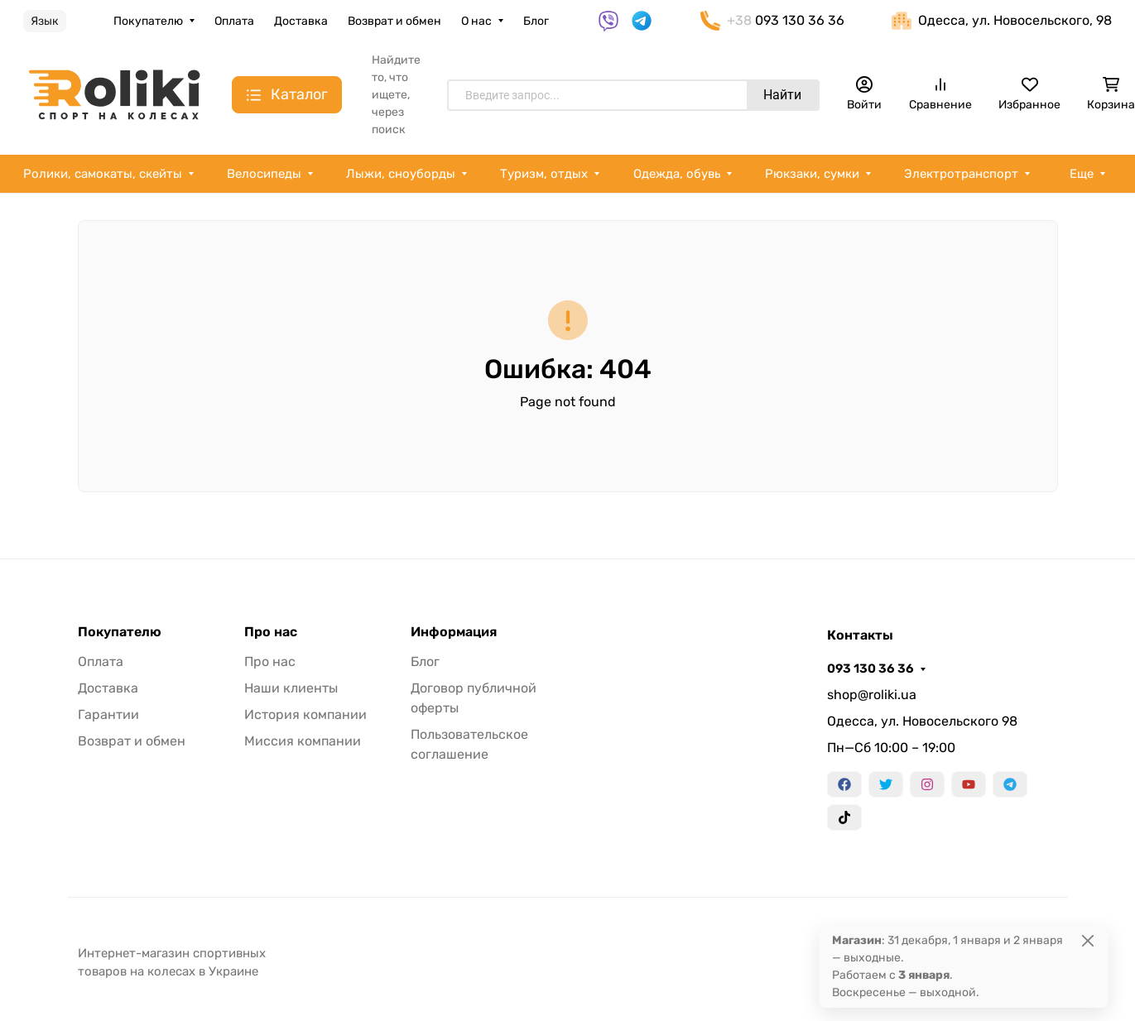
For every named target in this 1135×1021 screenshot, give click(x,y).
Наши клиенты (291, 688)
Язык (45, 21)
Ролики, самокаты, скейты (102, 173)
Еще (1082, 173)
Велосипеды (264, 173)
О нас (476, 21)
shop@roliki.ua (871, 694)
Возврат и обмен (394, 21)
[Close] (1087, 940)
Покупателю (148, 21)
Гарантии (108, 714)
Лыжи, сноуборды (400, 173)
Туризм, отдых (544, 173)
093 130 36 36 (870, 668)
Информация (454, 632)
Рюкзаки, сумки (812, 173)
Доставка (301, 21)
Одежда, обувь (676, 173)
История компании (305, 714)
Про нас (270, 632)
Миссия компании (302, 741)
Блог (536, 21)
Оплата (234, 21)
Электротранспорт (961, 173)
